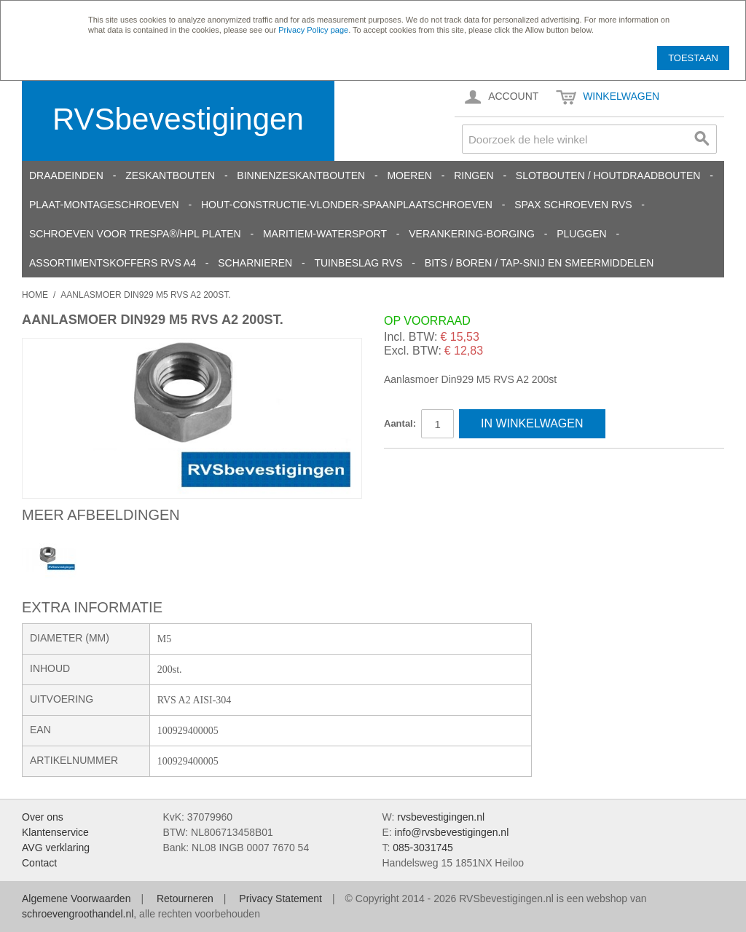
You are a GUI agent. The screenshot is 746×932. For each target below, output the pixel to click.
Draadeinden (66, 175)
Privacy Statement (280, 898)
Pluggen (581, 234)
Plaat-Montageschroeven (104, 204)
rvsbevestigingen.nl (440, 817)
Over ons (42, 817)
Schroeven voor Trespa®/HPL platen (135, 234)
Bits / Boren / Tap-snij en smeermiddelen (539, 263)
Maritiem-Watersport (325, 234)
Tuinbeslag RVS (358, 263)
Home (35, 295)
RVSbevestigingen (178, 119)
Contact (39, 863)
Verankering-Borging (472, 234)
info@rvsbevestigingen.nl (452, 832)
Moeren (409, 175)
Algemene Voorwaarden (76, 898)
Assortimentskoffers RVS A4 (112, 263)
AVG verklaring (56, 847)
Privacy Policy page (313, 29)
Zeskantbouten (170, 175)
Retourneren (185, 898)
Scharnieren (255, 263)
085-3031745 (423, 847)
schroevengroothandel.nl (77, 914)
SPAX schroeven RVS (573, 204)
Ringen (473, 175)
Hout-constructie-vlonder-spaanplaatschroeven (346, 204)
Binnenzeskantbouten (301, 175)
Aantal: (400, 423)
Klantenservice (55, 832)
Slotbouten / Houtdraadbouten (608, 175)
